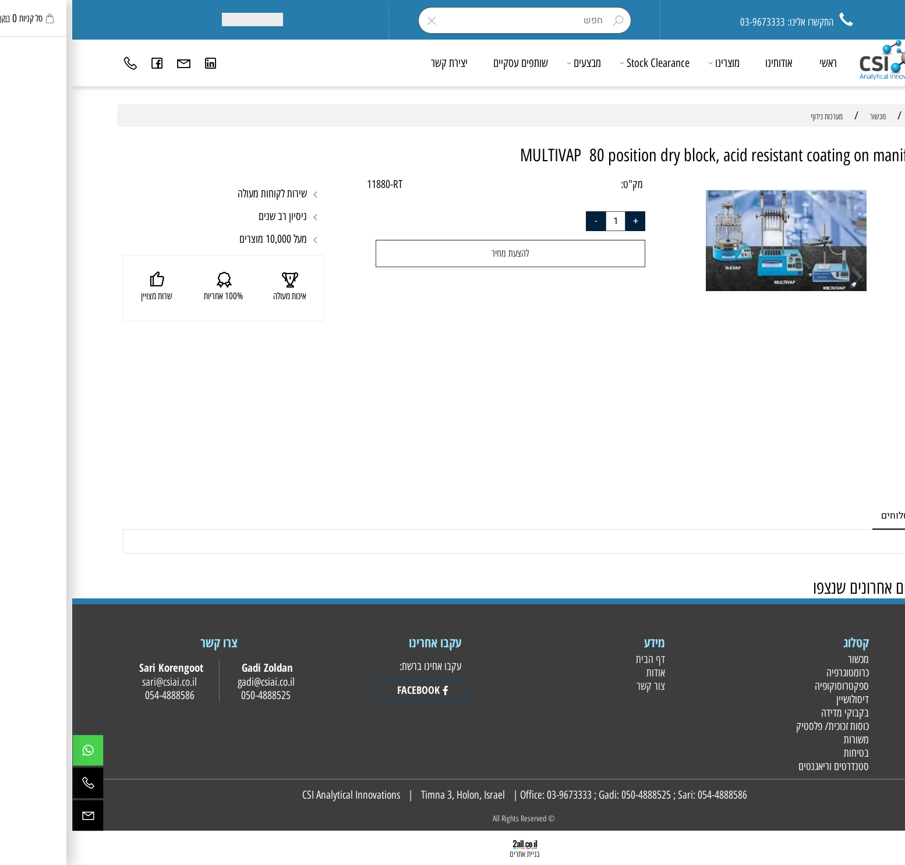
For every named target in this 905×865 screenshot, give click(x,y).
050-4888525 (574, 795)
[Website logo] (819, 60)
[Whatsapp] (15, 753)
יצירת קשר (377, 63)
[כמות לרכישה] (543, 221)
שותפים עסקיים (448, 63)
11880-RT (311, 184)
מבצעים (512, 63)
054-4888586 (650, 795)
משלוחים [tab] (826, 516)
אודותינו (706, 63)
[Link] (138, 63)
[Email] (111, 63)
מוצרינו (652, 63)
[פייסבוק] (85, 63)
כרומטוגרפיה (774, 672)
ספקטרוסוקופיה (768, 686)
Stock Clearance (583, 63)
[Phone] (58, 63)
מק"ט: (560, 184)
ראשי (756, 63)
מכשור (785, 659)
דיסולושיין (779, 699)
